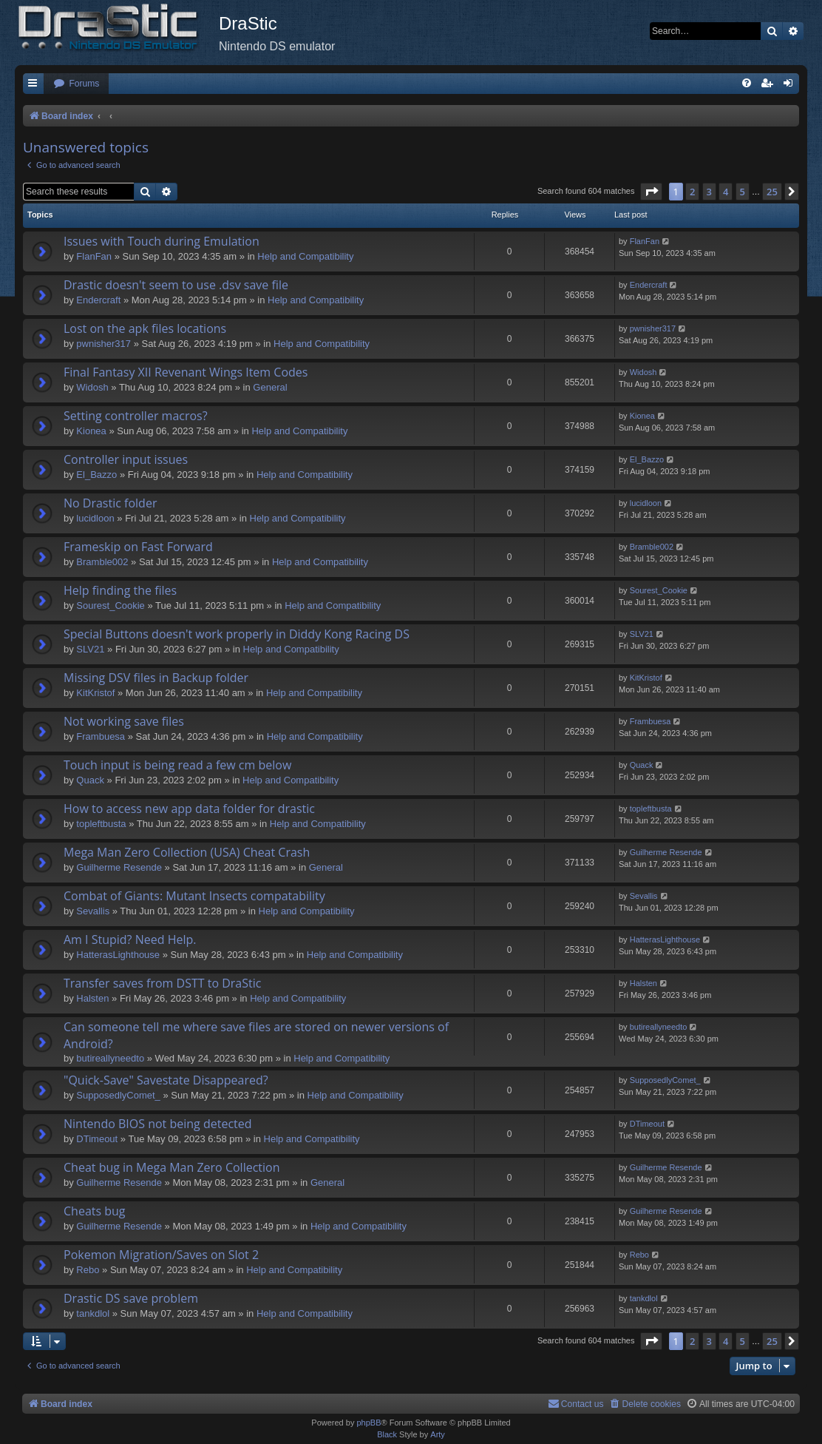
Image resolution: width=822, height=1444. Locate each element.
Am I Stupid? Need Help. (130, 939)
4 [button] (725, 191)
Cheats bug (95, 1211)
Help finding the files (120, 590)
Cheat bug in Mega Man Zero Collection (172, 1167)
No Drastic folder (110, 503)
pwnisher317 (103, 343)
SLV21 (90, 649)
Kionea (91, 430)
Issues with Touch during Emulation (161, 241)
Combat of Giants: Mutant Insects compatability (194, 896)
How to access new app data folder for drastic (189, 808)
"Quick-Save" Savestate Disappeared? (166, 1080)
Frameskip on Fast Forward (138, 547)
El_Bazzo (96, 474)
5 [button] (742, 191)
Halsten (92, 998)
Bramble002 (102, 561)
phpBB (368, 1422)
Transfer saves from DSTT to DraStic (162, 983)
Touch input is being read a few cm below (177, 765)
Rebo (87, 1269)
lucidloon (95, 518)
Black (387, 1434)
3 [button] (709, 191)
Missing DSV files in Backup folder (156, 677)
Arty (437, 1434)
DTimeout (97, 1138)
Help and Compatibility (305, 256)
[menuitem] (76, 84)
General (270, 387)
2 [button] (692, 191)
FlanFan (94, 256)
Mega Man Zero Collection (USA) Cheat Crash (187, 852)
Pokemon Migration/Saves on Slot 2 (161, 1254)
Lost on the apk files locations (145, 328)
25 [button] (772, 191)
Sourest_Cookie (110, 605)
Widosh (92, 387)
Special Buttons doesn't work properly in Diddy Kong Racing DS (237, 634)
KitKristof (95, 692)
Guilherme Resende (119, 867)
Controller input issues (126, 459)
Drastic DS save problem (131, 1298)
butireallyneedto (110, 1058)
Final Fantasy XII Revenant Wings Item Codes (186, 372)
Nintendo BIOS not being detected (158, 1124)
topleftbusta (101, 823)
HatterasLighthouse (118, 954)
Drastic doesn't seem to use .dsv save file (176, 285)
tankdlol (92, 1313)
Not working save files (124, 721)
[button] (651, 191)
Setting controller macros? (136, 416)
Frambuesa (100, 736)
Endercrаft (98, 300)
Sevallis (92, 911)
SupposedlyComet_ (118, 1095)
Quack (90, 780)
